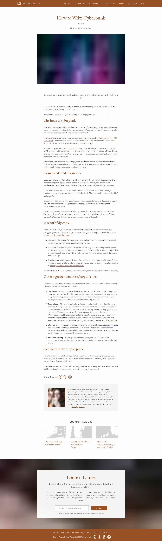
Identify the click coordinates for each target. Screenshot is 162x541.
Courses (78, 3)
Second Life (112, 320)
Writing (81, 24)
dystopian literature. (62, 235)
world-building (76, 148)
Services (65, 532)
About (67, 3)
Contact (132, 3)
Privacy (89, 537)
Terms (83, 537)
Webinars (93, 3)
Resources (110, 3)
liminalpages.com (78, 407)
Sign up (99, 508)
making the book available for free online (67, 265)
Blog (121, 3)
